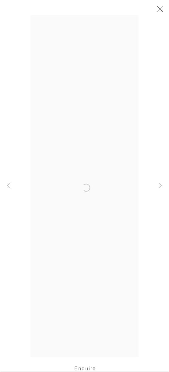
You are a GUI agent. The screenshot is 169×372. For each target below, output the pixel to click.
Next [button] (160, 186)
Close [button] (159, 10)
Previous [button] (9, 186)
